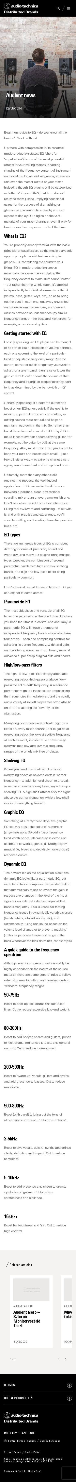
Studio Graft (35, 1471)
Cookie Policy (33, 1452)
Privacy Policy (12, 1452)
